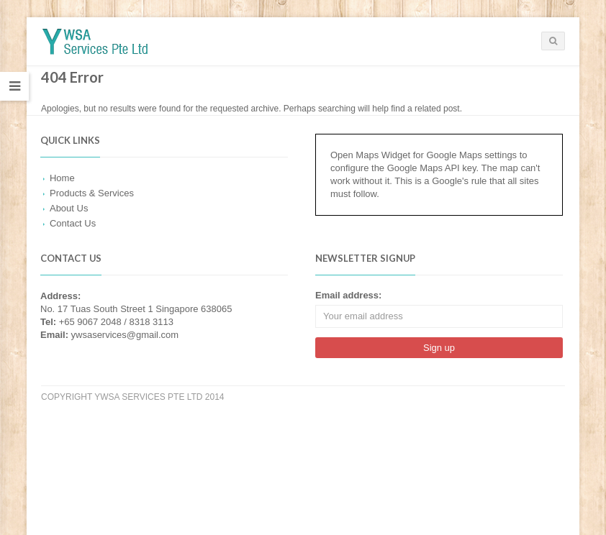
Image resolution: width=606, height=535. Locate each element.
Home (62, 178)
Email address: (348, 295)
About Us (69, 208)
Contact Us (73, 223)
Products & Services (92, 193)
